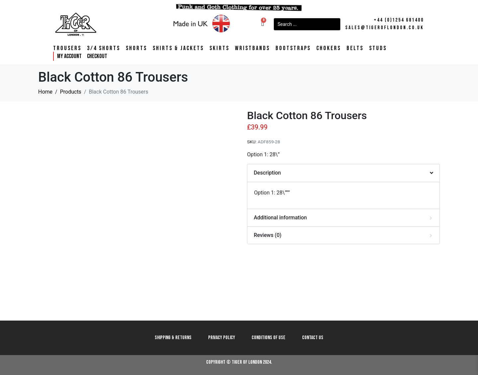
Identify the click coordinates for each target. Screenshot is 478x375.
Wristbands (252, 48)
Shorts (136, 48)
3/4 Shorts (103, 48)
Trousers (67, 48)
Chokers (328, 48)
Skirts (219, 48)
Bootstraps (293, 48)
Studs (378, 48)
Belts (355, 48)
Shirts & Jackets (178, 48)
